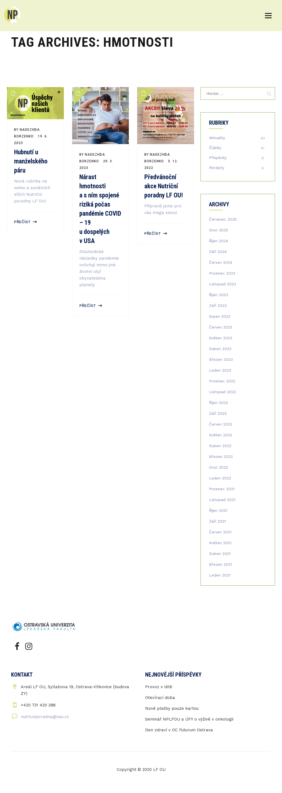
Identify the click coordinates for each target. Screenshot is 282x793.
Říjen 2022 (218, 402)
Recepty (216, 167)
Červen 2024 (220, 262)
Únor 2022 (218, 467)
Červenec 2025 (223, 219)
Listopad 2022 (222, 392)
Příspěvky (217, 157)
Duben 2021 (220, 553)
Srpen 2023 (219, 316)
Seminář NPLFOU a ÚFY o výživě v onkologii (189, 719)
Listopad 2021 (222, 499)
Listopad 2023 (222, 284)
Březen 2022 (221, 456)
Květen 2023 (220, 338)
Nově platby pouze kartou (172, 708)
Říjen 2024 (218, 241)
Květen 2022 (220, 435)
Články (215, 147)
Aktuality (217, 137)
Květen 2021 (220, 543)
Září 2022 (218, 413)
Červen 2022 (220, 424)
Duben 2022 (220, 446)
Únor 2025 (218, 230)
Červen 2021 (220, 532)
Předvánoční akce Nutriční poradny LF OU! (163, 186)
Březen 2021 (220, 564)
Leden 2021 (219, 575)
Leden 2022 (220, 478)
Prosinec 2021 (221, 489)
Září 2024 (218, 251)
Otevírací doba (160, 697)
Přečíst (22, 222)
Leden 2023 (220, 370)
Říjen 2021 (218, 510)
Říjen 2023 (218, 295)
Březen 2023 (221, 359)
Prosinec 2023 (222, 273)
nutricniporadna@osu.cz (45, 716)
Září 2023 (218, 305)
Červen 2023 (220, 327)
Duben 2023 (220, 348)
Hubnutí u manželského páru (31, 161)
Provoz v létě (158, 686)
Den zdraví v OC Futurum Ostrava (179, 729)
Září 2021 (217, 521)
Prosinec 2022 (222, 381)
